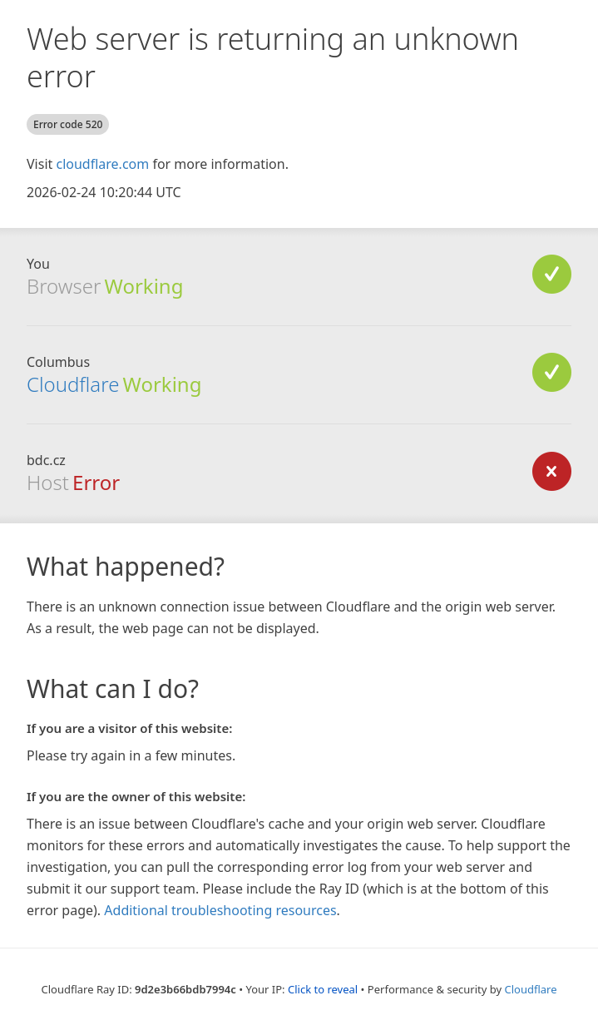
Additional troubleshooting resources (220, 910)
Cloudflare (73, 384)
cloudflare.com (102, 164)
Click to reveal (323, 989)
